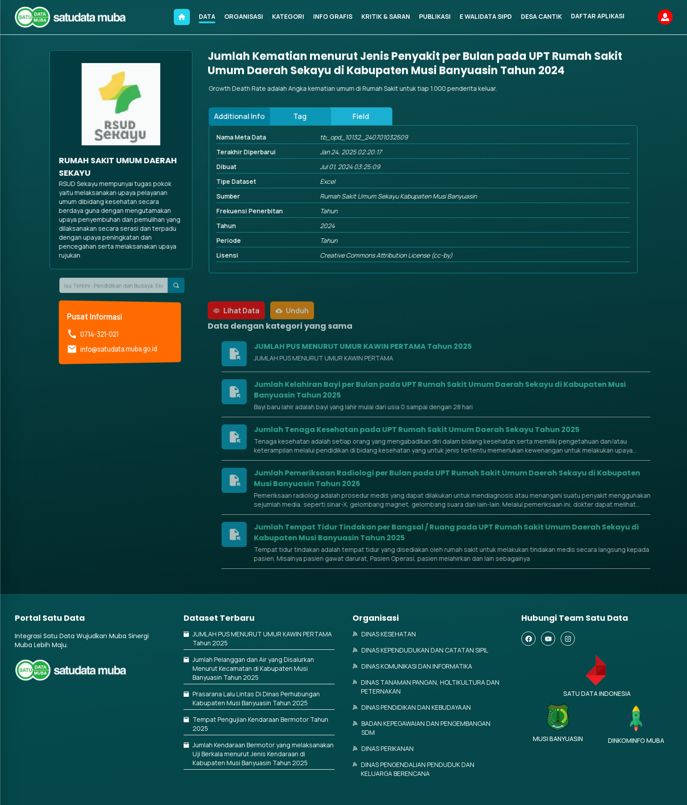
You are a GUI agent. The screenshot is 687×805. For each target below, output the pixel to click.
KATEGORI (288, 16)
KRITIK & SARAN (385, 16)
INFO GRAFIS (332, 16)
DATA (207, 16)
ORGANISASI (243, 16)
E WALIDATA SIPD (486, 16)
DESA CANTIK (541, 16)
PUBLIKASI (435, 16)
